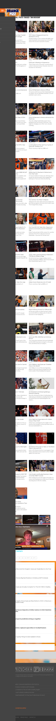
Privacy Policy (5, 706)
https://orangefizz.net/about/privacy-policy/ (14, 708)
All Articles (9, 717)
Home (3, 717)
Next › (28, 557)
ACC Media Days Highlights (20, 526)
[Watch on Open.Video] (14, 547)
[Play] (47, 519)
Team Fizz (16, 717)
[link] (8, 527)
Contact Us (32, 717)
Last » (34, 557)
